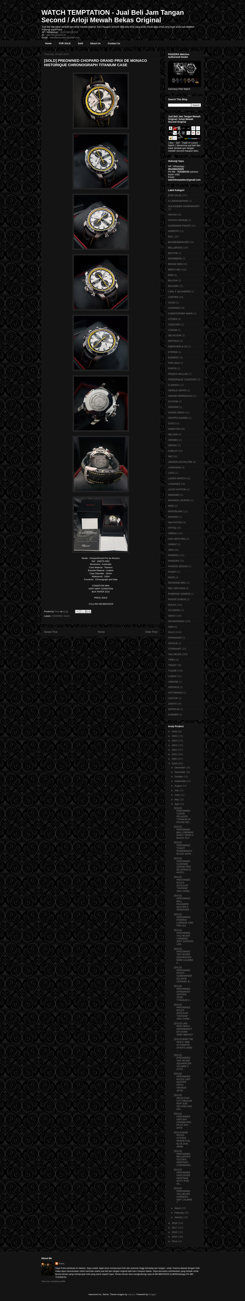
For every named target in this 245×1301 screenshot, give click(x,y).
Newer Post (51, 631)
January (178, 1217)
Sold (80, 43)
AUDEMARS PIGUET (179, 225)
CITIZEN (172, 319)
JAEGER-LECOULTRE (180, 462)
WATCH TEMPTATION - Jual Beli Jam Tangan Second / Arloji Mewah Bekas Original (112, 16)
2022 (175, 749)
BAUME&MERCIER (178, 242)
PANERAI (173, 555)
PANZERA (173, 560)
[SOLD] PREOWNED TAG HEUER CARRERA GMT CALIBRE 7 (183, 1195)
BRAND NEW (175, 264)
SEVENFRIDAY (176, 621)
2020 (175, 758)
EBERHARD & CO (178, 346)
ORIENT (172, 544)
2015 (175, 1236)
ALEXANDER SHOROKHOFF (183, 206)
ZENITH (172, 703)
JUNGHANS (174, 467)
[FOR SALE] (174, 195)
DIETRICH (173, 341)
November (180, 772)
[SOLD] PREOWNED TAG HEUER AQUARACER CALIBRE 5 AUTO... (182, 1062)
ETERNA (173, 352)
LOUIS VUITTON (177, 489)
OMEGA (172, 533)
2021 (175, 754)
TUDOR (172, 670)
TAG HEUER (175, 654)
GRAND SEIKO (176, 412)
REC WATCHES (176, 588)
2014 (175, 1241)
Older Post (151, 631)
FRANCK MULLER (178, 374)
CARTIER (173, 297)
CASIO (171, 302)
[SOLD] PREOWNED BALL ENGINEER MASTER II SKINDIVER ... (183, 902)
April (177, 804)
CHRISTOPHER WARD (180, 313)
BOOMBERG (175, 258)
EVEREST (173, 357)
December (180, 767)
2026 (175, 731)
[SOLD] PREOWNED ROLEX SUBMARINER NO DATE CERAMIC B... (183, 974)
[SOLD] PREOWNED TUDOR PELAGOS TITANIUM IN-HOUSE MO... (182, 815)
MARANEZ (173, 495)
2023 (175, 745)
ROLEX (172, 605)
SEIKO (171, 615)
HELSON (173, 434)
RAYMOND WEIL (177, 582)
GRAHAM (173, 407)
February (179, 1212)
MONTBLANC (175, 511)
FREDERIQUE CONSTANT (182, 379)
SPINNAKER (175, 637)
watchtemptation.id (56, 35)
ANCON (172, 214)
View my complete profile (53, 1281)
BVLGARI (173, 286)
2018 (175, 1223)
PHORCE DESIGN (178, 566)
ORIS (171, 550)
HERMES (173, 440)
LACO (171, 472)
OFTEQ (172, 527)
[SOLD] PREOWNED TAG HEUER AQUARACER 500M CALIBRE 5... (183, 955)
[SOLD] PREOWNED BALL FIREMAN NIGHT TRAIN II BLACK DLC (183, 832)
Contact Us (114, 43)
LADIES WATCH (176, 478)
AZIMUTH (173, 231)
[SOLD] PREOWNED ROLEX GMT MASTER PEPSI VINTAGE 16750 (182, 1082)
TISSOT (172, 665)
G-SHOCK (173, 385)
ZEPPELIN (173, 709)
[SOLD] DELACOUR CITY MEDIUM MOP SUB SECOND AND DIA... (183, 1102)
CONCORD (174, 324)
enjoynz (131, 1294)
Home (48, 43)
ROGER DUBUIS (177, 599)
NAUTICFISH (175, 522)
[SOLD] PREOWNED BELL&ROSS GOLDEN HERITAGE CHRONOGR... (183, 1158)
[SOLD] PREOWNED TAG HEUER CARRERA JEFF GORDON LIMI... (183, 937)
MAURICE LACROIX (179, 500)
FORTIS (172, 368)
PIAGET (172, 571)
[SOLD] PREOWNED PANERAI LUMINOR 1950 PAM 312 (183, 920)
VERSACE (173, 687)
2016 (175, 1232)
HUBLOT (173, 451)
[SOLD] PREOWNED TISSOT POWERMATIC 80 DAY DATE (183, 848)
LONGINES (174, 484)
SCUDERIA (174, 610)
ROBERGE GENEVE (179, 593)
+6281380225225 (69, 32)
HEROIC (172, 445)
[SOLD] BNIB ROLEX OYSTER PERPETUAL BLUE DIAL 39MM (182, 1139)
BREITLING (174, 269)
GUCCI (172, 423)
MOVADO (173, 517)
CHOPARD (57, 616)
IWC (170, 456)
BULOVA (172, 280)
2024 (175, 740)
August (178, 785)
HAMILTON (174, 429)
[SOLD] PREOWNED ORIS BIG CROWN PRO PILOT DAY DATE (182, 1120)
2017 (175, 1227)
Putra (61, 1263)
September (180, 781)
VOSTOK (173, 698)
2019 (175, 763)
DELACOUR (174, 335)
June (177, 795)
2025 (175, 736)
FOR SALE (65, 43)
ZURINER (173, 714)
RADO (171, 577)
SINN (171, 626)
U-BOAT (172, 676)
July (176, 790)
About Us (95, 43)
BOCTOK (173, 253)
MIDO (171, 505)
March (178, 1208)
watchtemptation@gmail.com (65, 37)
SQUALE (173, 643)
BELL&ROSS (175, 247)
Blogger (152, 1294)
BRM (170, 275)
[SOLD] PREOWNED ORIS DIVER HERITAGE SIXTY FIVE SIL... (182, 1176)
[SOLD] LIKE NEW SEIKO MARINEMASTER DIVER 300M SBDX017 (183, 1029)
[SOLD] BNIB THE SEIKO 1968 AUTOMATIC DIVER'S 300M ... (183, 1045)
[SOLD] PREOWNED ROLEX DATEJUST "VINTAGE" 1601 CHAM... (182, 884)
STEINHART (174, 648)
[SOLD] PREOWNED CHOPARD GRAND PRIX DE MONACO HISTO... (182, 865)
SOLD (67, 616)
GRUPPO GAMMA (178, 418)
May (176, 799)
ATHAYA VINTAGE (178, 220)
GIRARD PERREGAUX (180, 396)
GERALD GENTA (177, 390)
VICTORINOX (175, 692)
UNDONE (173, 681)
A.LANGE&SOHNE (178, 201)
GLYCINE (173, 401)
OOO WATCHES (177, 538)
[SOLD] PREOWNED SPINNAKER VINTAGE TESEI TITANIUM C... (183, 993)
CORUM (172, 330)
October (178, 776)
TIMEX (171, 659)
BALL (171, 236)
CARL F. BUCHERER (179, 291)
